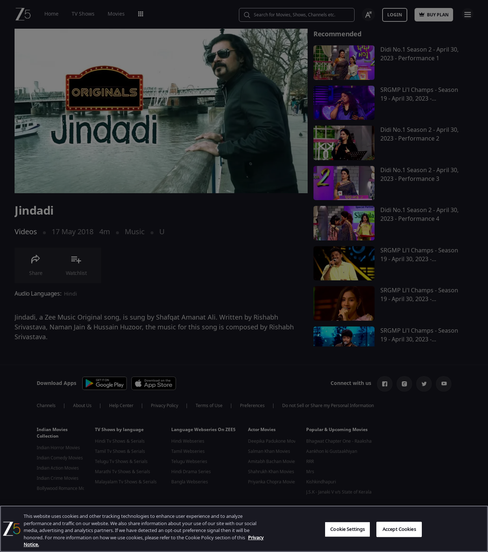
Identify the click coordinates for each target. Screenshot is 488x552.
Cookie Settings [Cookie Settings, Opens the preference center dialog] (347, 529)
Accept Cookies (399, 529)
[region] (244, 529)
